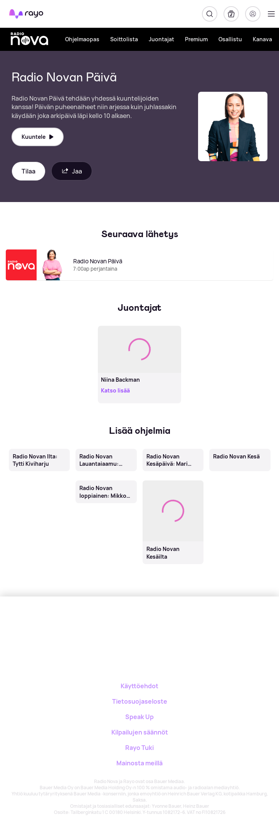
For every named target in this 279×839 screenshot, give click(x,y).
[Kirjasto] (231, 14)
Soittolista (124, 39)
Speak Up (139, 717)
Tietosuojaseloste (139, 701)
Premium (196, 39)
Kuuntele (38, 136)
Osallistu (230, 39)
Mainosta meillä (139, 763)
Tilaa (28, 171)
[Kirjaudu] (253, 14)
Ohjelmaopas (82, 39)
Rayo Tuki (139, 747)
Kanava (262, 39)
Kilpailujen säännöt (139, 732)
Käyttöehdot (139, 686)
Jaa (71, 171)
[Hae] (209, 14)
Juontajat (161, 39)
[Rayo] (109, 623)
